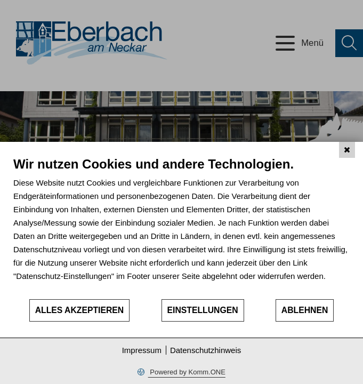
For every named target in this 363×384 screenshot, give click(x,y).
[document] (181, 227)
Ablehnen (304, 310)
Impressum (142, 350)
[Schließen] (347, 150)
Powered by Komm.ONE (186, 372)
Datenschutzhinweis (205, 350)
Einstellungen (202, 310)
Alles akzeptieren (79, 310)
